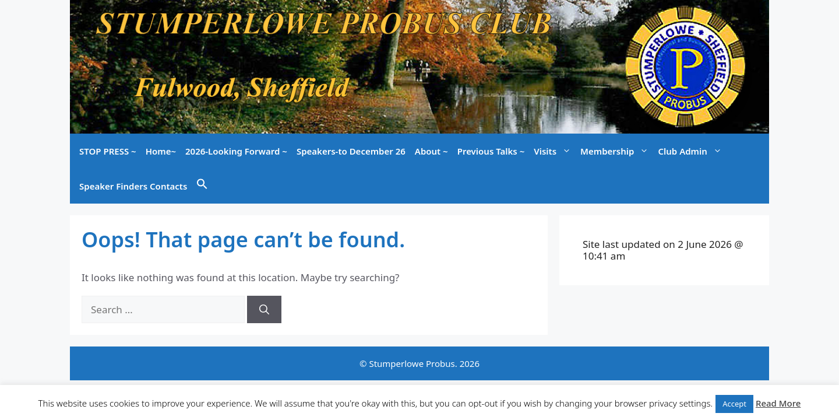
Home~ (161, 151)
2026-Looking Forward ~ (236, 151)
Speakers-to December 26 (351, 151)
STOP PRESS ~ (107, 151)
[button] (202, 186)
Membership (616, 151)
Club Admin (692, 151)
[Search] (264, 310)
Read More (778, 403)
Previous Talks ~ (491, 151)
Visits (555, 151)
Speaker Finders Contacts (133, 186)
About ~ (431, 151)
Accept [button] (734, 403)
